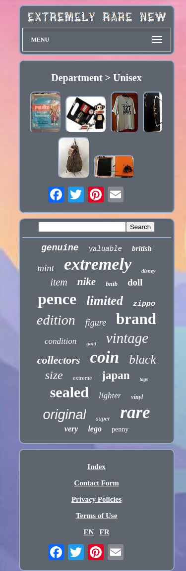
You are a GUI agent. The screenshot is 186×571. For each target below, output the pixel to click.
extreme (82, 378)
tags (144, 379)
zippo (144, 304)
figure (95, 323)
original (64, 414)
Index (96, 467)
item (58, 282)
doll (135, 282)
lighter (110, 395)
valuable (105, 249)
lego (95, 429)
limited (104, 300)
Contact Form (96, 483)
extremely (97, 264)
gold (91, 343)
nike (86, 281)
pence (57, 299)
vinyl (137, 396)
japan (115, 375)
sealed (69, 392)
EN (88, 532)
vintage (127, 338)
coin (104, 357)
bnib (112, 283)
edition (56, 320)
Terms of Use (97, 516)
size (54, 375)
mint (45, 268)
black (142, 359)
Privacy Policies (96, 499)
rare (135, 412)
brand (136, 319)
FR (105, 532)
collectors (58, 360)
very (71, 429)
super (103, 418)
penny (120, 429)
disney (148, 271)
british (142, 248)
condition (60, 341)
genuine (60, 248)
